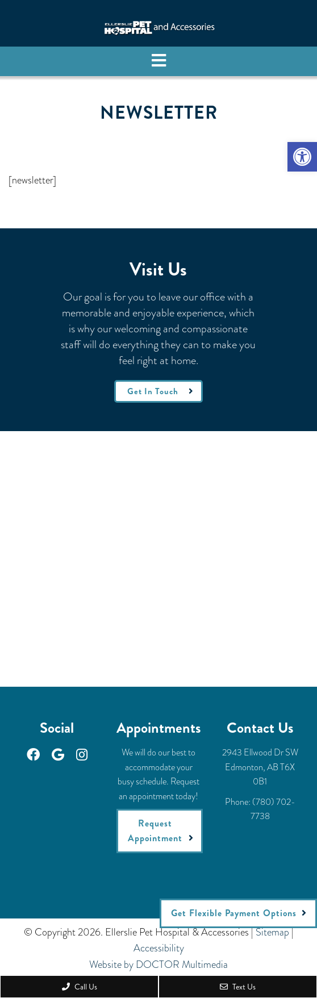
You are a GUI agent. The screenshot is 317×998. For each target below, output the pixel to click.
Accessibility (159, 948)
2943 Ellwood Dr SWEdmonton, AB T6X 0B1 (260, 767)
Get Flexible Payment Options (234, 913)
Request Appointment (155, 831)
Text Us (238, 986)
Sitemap (272, 932)
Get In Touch (152, 391)
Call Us (79, 986)
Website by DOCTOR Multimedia (158, 964)
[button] (302, 157)
